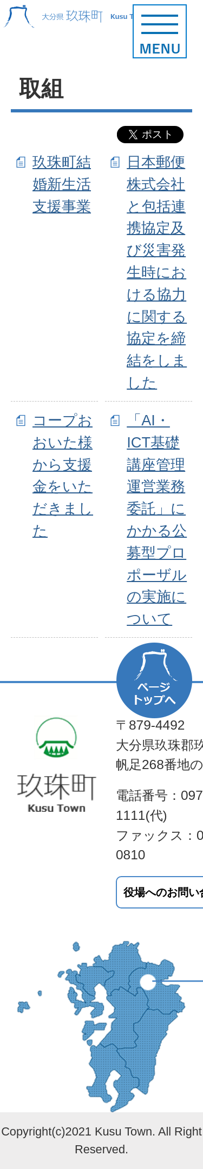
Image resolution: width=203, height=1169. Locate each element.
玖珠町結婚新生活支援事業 (61, 184)
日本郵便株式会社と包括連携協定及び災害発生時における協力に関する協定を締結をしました (157, 272)
